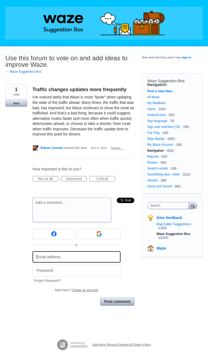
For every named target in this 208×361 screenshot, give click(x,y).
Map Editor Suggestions (174, 224)
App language (157, 121)
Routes (152, 162)
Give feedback (169, 218)
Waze (161, 248)
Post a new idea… (161, 91)
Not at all (48, 179)
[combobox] (169, 205)
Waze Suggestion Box (165, 81)
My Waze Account (160, 145)
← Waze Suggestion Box (23, 72)
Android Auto (156, 115)
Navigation (157, 84)
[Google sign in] (99, 233)
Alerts (151, 109)
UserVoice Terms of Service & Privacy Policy (121, 344)
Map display (156, 139)
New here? (76, 290)
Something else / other (163, 174)
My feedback (156, 103)
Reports (153, 156)
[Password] (76, 270)
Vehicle (152, 180)
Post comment (117, 301)
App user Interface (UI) (163, 127)
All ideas (153, 97)
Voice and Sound (159, 186)
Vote (16, 103)
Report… (117, 148)
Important (76, 179)
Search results (157, 168)
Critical (105, 179)
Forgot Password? (47, 281)
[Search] (192, 205)
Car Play (153, 133)
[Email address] (76, 257)
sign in (186, 57)
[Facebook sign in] (54, 233)
